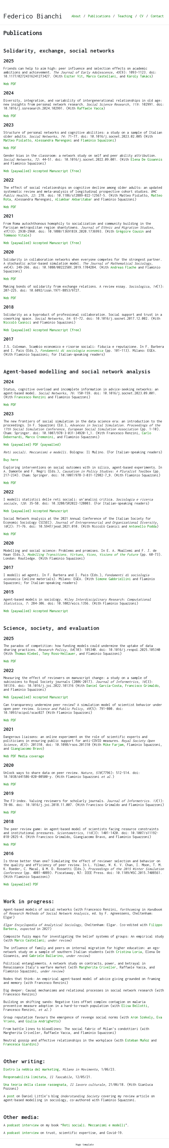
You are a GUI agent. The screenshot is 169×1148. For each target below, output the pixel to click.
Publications (99, 16)
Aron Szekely (142, 1017)
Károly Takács (139, 76)
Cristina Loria (129, 952)
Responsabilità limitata (24, 1077)
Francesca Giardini (20, 1044)
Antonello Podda (143, 526)
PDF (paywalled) (47, 444)
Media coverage (31, 756)
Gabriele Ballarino (45, 956)
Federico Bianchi (32, 16)
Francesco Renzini (30, 397)
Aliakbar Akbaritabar (73, 199)
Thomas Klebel (27, 653)
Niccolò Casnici (17, 322)
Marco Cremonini (39, 437)
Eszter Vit (73, 76)
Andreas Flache (123, 267)
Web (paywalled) (17, 171)
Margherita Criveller (97, 967)
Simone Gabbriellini (113, 579)
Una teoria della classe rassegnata (34, 1084)
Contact (157, 16)
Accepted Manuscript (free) (57, 171)
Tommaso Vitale (16, 235)
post (11, 1096)
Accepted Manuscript (50, 511)
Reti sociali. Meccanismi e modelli (93, 1125)
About (76, 16)
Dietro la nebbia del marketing (31, 1069)
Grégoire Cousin (130, 231)
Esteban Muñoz (137, 1040)
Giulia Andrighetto (42, 1021)
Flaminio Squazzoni (97, 140)
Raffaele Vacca (90, 108)
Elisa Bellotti (134, 1006)
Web (6, 84)
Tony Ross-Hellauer (58, 653)
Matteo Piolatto (17, 140)
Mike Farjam (113, 745)
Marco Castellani (101, 76)
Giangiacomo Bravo (26, 748)
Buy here (10, 460)
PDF (13, 84)
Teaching (125, 16)
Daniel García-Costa (104, 686)
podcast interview (23, 1125)
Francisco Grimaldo (141, 686)
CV (141, 16)
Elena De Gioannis (146, 159)
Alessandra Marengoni (53, 140)
